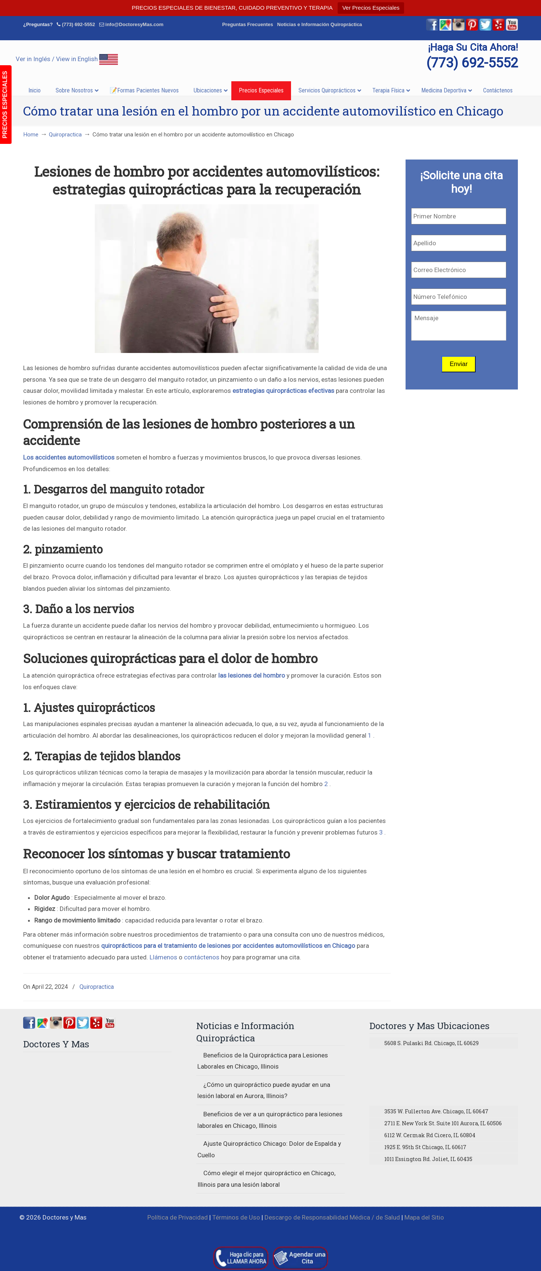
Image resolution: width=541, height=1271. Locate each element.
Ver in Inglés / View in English (67, 59)
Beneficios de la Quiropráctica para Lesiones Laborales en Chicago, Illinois (262, 1060)
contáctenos (201, 957)
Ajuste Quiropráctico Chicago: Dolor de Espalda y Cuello (269, 1149)
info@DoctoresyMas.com (134, 24)
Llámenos (163, 957)
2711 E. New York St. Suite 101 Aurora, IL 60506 (443, 1123)
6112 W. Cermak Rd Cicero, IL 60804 (429, 1135)
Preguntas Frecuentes (247, 24)
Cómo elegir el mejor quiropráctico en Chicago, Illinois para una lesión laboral (266, 1178)
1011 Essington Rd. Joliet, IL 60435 (428, 1159)
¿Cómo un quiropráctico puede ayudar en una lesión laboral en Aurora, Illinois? (263, 1090)
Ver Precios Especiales (370, 7)
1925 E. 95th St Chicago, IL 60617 (425, 1147)
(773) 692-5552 (78, 24)
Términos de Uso (236, 1217)
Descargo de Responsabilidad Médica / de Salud (332, 1217)
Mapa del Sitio (424, 1217)
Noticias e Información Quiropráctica (319, 24)
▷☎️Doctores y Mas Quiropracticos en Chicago (270, 58)
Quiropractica (65, 134)
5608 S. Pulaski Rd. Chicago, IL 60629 (431, 1043)
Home (30, 134)
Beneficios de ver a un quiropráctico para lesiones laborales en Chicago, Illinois (270, 1119)
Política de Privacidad (177, 1217)
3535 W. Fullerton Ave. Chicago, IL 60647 (436, 1111)
